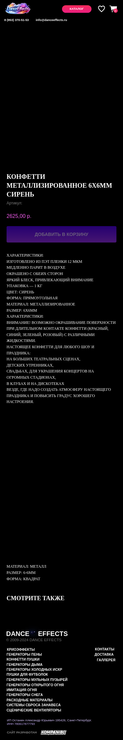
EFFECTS (53, 633)
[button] (77, 8)
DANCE (18, 633)
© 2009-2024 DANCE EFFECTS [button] (34, 640)
